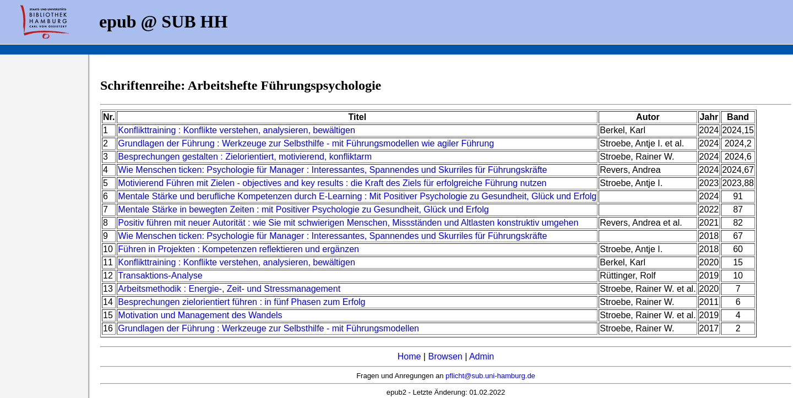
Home (409, 356)
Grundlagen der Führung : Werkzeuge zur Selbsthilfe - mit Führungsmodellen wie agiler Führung (306, 143)
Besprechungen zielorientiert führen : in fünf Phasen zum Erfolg (241, 302)
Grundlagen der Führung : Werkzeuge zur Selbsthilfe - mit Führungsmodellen (268, 328)
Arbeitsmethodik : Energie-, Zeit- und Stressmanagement (229, 288)
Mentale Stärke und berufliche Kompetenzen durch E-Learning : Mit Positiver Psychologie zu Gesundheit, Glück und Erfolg (357, 196)
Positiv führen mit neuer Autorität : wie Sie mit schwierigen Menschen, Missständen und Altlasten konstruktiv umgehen (348, 222)
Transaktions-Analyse (160, 275)
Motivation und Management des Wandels (200, 315)
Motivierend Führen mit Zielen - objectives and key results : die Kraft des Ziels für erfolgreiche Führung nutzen (332, 183)
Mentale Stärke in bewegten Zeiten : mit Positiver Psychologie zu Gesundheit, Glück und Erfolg (303, 209)
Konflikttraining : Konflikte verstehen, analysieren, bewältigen (236, 130)
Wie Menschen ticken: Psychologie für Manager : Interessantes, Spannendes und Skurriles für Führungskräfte (332, 170)
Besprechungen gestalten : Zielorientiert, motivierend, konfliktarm (245, 156)
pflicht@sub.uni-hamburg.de (490, 376)
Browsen (445, 356)
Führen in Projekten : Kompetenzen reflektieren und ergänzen (238, 249)
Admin (481, 356)
